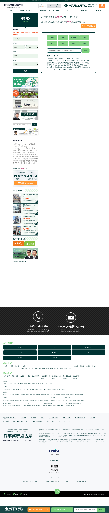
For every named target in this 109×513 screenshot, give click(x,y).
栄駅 (18, 383)
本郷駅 (50, 383)
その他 (84, 43)
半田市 (11, 366)
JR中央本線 (66, 397)
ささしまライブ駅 (70, 405)
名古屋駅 (9, 383)
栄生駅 (58, 405)
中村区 (36, 368)
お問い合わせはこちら (25, 183)
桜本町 (58, 389)
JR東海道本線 (7, 403)
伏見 (52, 43)
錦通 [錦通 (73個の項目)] (72, 67)
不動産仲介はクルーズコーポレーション (32, 481)
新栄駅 (25, 383)
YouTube (23, 494)
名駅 (52, 37)
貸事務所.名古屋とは (26, 10)
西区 (33, 368)
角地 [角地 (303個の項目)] (52, 67)
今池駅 (33, 383)
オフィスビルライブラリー (22, 421)
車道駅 (40, 389)
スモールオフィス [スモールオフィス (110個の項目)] (53, 60)
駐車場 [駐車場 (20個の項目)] (84, 67)
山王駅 (22, 376)
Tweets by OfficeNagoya (19, 261)
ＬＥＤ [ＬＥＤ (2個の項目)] (71, 69)
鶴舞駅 (41, 400)
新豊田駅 (65, 378)
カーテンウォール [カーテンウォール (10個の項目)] (58, 58)
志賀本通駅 (22, 394)
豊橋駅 (42, 378)
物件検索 (43, 10)
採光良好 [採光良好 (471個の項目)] (50, 65)
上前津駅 (58, 394)
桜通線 (5, 386)
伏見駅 (21, 383)
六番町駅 (53, 400)
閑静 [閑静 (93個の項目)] (76, 67)
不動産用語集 (67, 418)
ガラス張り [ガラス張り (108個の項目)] (67, 58)
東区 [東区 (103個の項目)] (69, 65)
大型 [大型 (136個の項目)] (67, 63)
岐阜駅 (4, 405)
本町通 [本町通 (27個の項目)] (66, 65)
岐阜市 (17, 366)
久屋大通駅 (31, 389)
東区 (26, 368)
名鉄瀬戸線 (26, 403)
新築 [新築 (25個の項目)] (59, 65)
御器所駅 (54, 389)
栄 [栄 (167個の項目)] (72, 65)
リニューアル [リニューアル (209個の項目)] (65, 60)
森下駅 (33, 405)
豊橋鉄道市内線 (56, 376)
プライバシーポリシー (99, 0)
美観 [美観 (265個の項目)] (81, 65)
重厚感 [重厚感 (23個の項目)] (67, 67)
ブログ (69, 10)
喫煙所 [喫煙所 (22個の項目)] (63, 63)
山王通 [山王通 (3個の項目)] (82, 63)
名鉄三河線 (76, 376)
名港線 (53, 397)
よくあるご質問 (83, 10)
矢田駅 (24, 405)
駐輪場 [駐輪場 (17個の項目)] (88, 67)
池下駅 (37, 383)
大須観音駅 (31, 400)
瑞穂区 (43, 368)
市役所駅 (38, 394)
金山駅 (67, 394)
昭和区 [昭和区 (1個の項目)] (62, 65)
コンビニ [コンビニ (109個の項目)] (83, 58)
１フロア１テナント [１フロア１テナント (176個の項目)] (54, 69)
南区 (58, 368)
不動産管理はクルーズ (81, 481)
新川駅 (53, 378)
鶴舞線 (5, 397)
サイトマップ (89, 0)
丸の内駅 (26, 389)
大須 (73, 43)
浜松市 (94, 366)
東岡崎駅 (50, 405)
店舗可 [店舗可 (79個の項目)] (87, 63)
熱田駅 (13, 405)
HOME (10, 10)
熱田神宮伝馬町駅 (79, 394)
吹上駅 (48, 389)
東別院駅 (63, 394)
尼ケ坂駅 (38, 405)
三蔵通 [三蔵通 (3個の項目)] (71, 60)
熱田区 (47, 368)
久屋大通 (73, 37)
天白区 (70, 368)
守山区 (61, 368)
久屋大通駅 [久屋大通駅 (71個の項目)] (86, 60)
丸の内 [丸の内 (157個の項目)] (79, 60)
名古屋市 (23, 366)
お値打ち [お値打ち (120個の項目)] (50, 58)
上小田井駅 (6, 400)
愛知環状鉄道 (67, 376)
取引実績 (56, 10)
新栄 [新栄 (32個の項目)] (56, 65)
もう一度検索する (88, 26)
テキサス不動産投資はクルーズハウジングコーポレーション (58, 481)
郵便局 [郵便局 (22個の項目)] (63, 67)
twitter (15, 494)
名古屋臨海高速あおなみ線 (73, 403)
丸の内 (84, 37)
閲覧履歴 (57, 6)
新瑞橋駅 (63, 389)
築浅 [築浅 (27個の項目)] (78, 65)
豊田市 (88, 366)
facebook (7, 494)
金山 (63, 43)
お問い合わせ (38, 421)
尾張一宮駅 (15, 376)
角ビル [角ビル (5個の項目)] (49, 67)
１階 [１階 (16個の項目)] (63, 69)
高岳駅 (36, 389)
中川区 (51, 368)
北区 (29, 368)
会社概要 (98, 10)
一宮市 (5, 366)
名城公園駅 (32, 394)
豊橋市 (76, 366)
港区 (55, 368)
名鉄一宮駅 (6, 376)
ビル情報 (7, 421)
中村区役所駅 (6, 389)
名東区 (65, 368)
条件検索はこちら (62, 510)
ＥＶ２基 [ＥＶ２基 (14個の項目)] (67, 69)
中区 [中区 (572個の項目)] (75, 61)
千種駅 (29, 383)
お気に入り (50, 6)
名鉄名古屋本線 (47, 403)
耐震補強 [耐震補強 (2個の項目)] (86, 65)
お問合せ (102, 6)
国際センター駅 (19, 389)
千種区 (22, 368)
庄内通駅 (12, 400)
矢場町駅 (52, 394)
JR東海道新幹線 (45, 376)
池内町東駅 (35, 376)
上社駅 (46, 383)
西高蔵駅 (72, 394)
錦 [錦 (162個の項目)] (70, 67)
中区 (40, 368)
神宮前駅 (45, 405)
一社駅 (41, 383)
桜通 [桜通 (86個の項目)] (75, 65)
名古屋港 (58, 400)
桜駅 (62, 405)
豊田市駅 (75, 378)
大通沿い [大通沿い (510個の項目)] (77, 63)
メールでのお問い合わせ (70, 326)
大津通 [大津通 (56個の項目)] (71, 63)
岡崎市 (82, 366)
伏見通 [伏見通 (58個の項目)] (49, 63)
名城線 (5, 392)
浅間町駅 (17, 400)
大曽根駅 (17, 394)
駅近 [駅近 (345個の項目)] (79, 67)
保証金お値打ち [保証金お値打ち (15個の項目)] (56, 63)
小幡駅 (28, 376)
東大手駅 (29, 405)
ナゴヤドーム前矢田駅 (8, 394)
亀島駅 (14, 383)
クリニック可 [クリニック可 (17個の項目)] (75, 58)
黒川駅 (27, 394)
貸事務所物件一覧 (80, 418)
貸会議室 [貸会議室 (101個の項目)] (58, 67)
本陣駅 (4, 383)
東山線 (5, 381)
